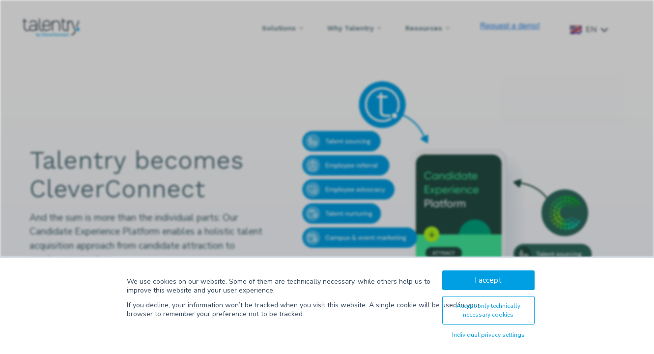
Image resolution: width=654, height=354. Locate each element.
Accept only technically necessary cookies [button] (488, 310)
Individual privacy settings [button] (488, 335)
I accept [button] (488, 280)
